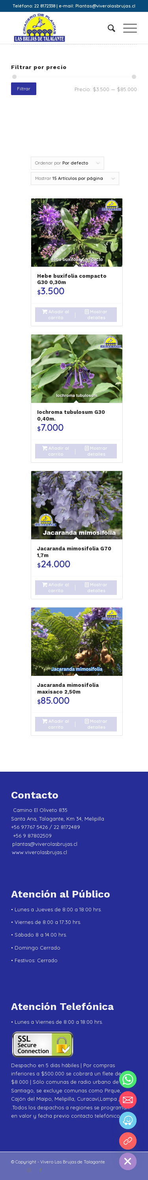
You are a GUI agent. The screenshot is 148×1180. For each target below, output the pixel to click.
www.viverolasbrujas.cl (39, 852)
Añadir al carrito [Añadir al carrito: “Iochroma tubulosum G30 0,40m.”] (55, 451)
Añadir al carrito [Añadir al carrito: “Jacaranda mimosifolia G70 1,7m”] (55, 587)
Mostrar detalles (96, 314)
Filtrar (23, 89)
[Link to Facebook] (41, 1170)
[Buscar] (107, 28)
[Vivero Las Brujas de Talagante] (61, 28)
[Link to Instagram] (29, 1170)
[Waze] (128, 1120)
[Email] (128, 1100)
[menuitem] (107, 28)
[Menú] (126, 28)
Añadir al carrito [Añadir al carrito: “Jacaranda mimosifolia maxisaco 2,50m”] (55, 724)
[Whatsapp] (128, 1079)
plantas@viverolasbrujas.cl (44, 844)
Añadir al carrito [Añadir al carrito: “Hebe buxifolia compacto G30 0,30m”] (55, 314)
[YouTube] (128, 1141)
